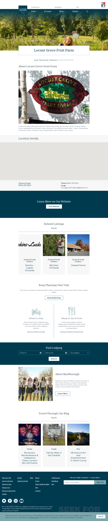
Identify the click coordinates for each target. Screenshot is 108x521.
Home (36, 60)
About (75, 11)
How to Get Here (7, 480)
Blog (61, 11)
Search (54, 358)
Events (47, 11)
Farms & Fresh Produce (30, 261)
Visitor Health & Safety (42, 484)
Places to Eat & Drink (8, 490)
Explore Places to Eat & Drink (71, 331)
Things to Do (53, 60)
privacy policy (33, 518)
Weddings (58, 7)
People (29, 449)
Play (78, 449)
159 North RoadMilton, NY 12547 (25, 184)
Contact (37, 490)
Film (77, 7)
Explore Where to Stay (36, 331)
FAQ (36, 487)
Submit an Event (22, 480)
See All (54, 228)
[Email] (78, 482)
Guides (4, 493)
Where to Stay (6, 484)
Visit (33, 11)
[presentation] (78, 488)
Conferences (35, 7)
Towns (37, 480)
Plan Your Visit (43, 60)
